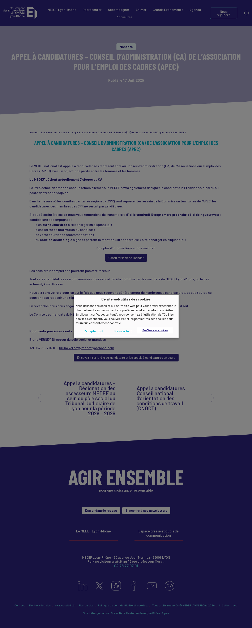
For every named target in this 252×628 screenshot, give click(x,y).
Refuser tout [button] (123, 331)
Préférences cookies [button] (155, 330)
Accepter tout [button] (93, 331)
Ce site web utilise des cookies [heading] (126, 299)
